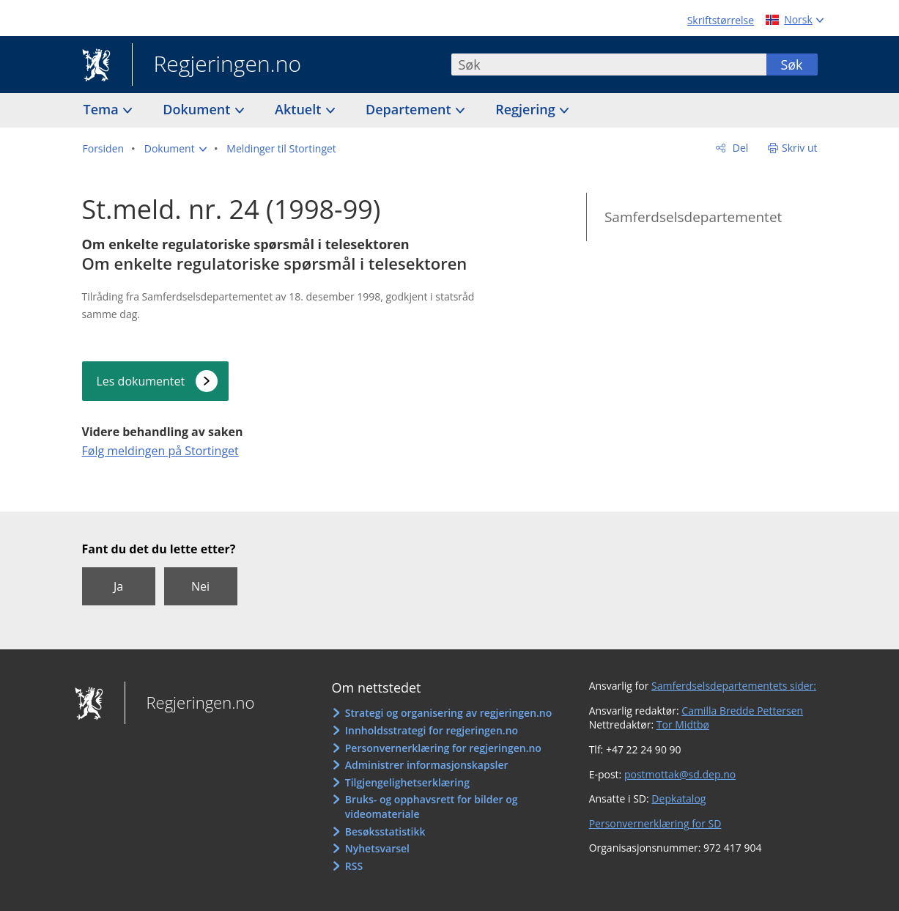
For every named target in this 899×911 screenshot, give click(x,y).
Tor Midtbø (682, 724)
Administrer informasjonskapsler (426, 765)
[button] (175, 148)
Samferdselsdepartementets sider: (733, 686)
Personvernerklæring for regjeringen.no (443, 748)
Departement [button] (410, 109)
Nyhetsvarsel (377, 848)
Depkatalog (678, 798)
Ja (118, 586)
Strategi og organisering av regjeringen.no (448, 713)
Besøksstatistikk (385, 831)
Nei (200, 586)
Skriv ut (800, 148)
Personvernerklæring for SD (655, 823)
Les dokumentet (141, 381)
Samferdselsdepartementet (693, 216)
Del (739, 148)
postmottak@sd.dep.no (680, 774)
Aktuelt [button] (300, 109)
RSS (354, 866)
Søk (791, 64)
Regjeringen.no (217, 65)
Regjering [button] (526, 109)
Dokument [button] (198, 109)
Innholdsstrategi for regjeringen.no (431, 730)
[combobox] (608, 64)
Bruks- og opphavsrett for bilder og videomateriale (431, 806)
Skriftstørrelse (720, 20)
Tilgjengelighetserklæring (407, 782)
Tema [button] (103, 109)
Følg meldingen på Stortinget (160, 451)
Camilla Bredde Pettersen (742, 711)
